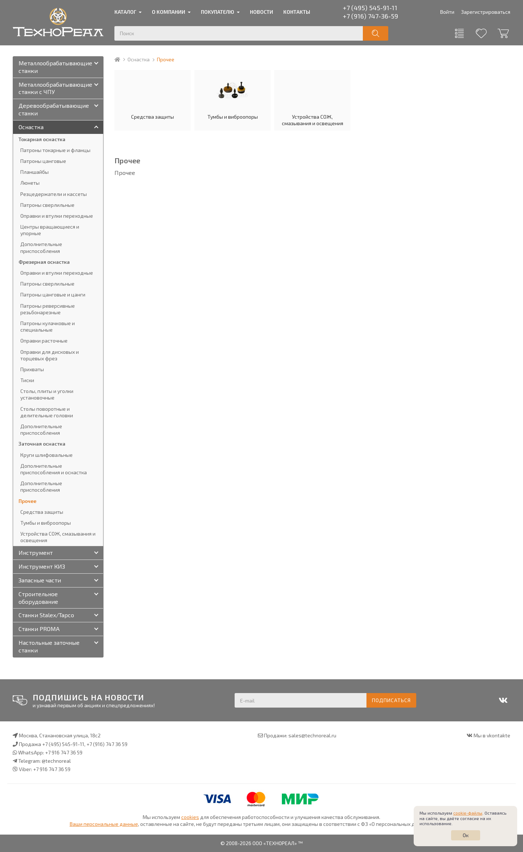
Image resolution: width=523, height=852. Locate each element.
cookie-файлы (467, 812)
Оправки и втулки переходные (56, 216)
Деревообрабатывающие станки (54, 109)
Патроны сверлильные (47, 205)
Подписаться (391, 700)
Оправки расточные (44, 340)
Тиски (27, 380)
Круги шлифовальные (46, 455)
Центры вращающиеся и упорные (49, 230)
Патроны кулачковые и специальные (47, 326)
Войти (447, 12)
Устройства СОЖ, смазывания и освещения (312, 100)
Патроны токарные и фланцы (55, 150)
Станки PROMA (39, 628)
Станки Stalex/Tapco (46, 614)
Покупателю (217, 12)
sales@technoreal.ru (312, 735)
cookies (190, 817)
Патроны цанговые (43, 161)
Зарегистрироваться (485, 12)
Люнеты (30, 183)
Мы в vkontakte (492, 735)
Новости (261, 12)
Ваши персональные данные (104, 824)
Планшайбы (34, 172)
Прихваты (32, 369)
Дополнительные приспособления (41, 247)
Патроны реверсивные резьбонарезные (47, 309)
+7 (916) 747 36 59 (106, 744)
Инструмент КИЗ (42, 566)
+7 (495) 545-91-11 (370, 8)
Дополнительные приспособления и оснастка (53, 469)
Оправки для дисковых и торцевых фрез (49, 355)
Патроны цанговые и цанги (52, 294)
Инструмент (36, 552)
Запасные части (40, 580)
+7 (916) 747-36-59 (370, 16)
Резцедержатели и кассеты (53, 194)
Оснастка (138, 59)
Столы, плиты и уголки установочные (46, 394)
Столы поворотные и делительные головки (46, 412)
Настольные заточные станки (49, 646)
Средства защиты (152, 97)
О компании (168, 12)
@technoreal (56, 761)
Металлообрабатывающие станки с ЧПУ (55, 88)
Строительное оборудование (38, 597)
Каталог (125, 12)
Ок (466, 835)
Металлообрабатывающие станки (55, 67)
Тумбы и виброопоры (232, 97)
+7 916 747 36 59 (63, 752)
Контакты (296, 12)
